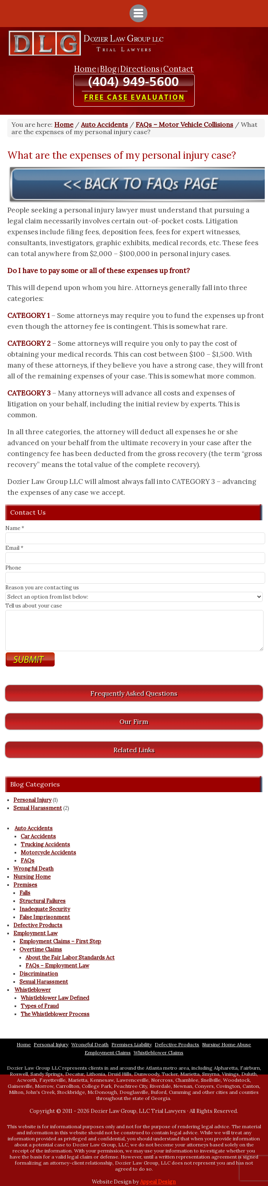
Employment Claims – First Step (60, 941)
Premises (25, 884)
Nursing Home (32, 876)
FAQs (27, 860)
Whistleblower (33, 989)
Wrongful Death (33, 868)
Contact (178, 69)
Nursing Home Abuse (226, 1044)
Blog (108, 69)
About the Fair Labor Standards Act (70, 957)
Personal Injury (32, 800)
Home (85, 69)
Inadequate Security (44, 909)
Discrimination (38, 973)
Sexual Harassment (37, 808)
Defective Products (37, 925)
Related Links (134, 750)
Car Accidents (38, 836)
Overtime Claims (40, 949)
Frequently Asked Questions (133, 693)
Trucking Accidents (45, 844)
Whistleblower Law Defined (55, 998)
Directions (140, 69)
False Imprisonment (44, 917)
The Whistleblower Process (55, 1014)
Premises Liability (131, 1044)
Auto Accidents (34, 828)
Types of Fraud (40, 1006)
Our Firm (133, 721)
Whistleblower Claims (158, 1052)
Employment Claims (108, 1052)
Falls (24, 893)
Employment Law (35, 933)
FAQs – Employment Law (57, 965)
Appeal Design (158, 1181)
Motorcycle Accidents (48, 852)
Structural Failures (42, 901)
